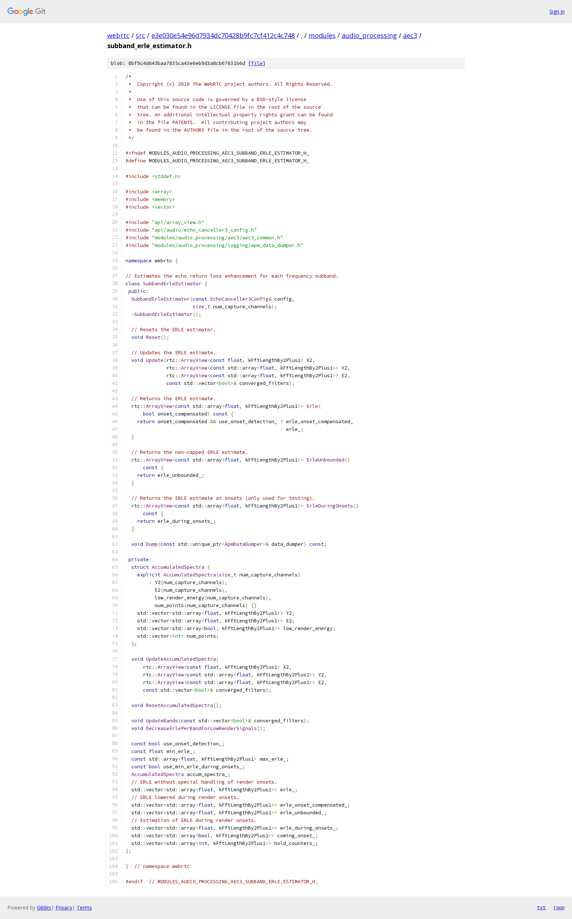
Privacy (63, 907)
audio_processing (369, 35)
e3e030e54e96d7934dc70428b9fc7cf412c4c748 (223, 35)
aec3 (410, 35)
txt (541, 907)
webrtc (118, 35)
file (257, 63)
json (559, 907)
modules (322, 35)
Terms (84, 907)
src (140, 35)
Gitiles (44, 907)
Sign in (557, 11)
